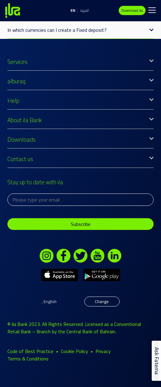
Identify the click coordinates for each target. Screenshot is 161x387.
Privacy (103, 351)
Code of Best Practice (30, 351)
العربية (84, 10)
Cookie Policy (74, 351)
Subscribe (81, 224)
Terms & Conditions (28, 358)
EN (72, 10)
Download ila (132, 10)
